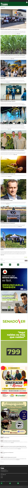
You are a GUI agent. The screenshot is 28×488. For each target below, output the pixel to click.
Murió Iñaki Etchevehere (5, 437)
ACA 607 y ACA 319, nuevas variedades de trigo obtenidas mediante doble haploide (13, 249)
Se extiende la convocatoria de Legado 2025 (8, 173)
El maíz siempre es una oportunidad (7, 200)
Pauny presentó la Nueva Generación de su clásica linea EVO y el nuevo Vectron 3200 (12, 78)
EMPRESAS (3, 7)
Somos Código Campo (3, 474)
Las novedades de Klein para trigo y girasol (8, 223)
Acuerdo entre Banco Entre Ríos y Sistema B (8, 101)
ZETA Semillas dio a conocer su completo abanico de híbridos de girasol (12, 150)
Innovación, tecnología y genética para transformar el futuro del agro (12, 124)
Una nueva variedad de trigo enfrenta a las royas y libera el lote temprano (13, 55)
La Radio (2, 477)
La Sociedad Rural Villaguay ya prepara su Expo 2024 (8, 457)
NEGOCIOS (2, 27)
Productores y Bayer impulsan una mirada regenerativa (10, 29)
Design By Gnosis (21, 486)
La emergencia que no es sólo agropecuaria (7, 452)
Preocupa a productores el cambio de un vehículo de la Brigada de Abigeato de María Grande (13, 446)
